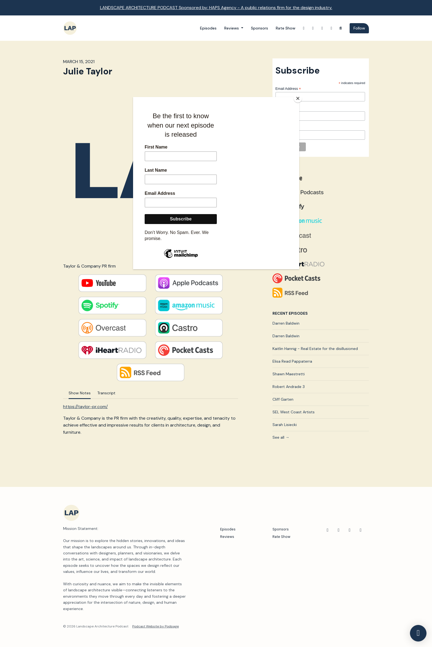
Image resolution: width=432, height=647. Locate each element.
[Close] (298, 98)
